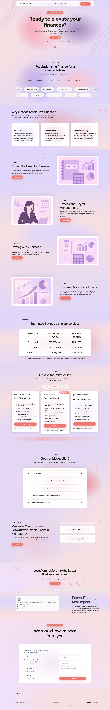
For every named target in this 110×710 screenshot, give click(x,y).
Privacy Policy (56, 702)
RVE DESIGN (94, 702)
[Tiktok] (85, 693)
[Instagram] (82, 693)
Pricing (25, 698)
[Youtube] (93, 693)
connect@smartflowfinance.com (33, 679)
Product (13, 698)
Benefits (20, 698)
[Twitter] (97, 693)
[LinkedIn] (89, 693)
